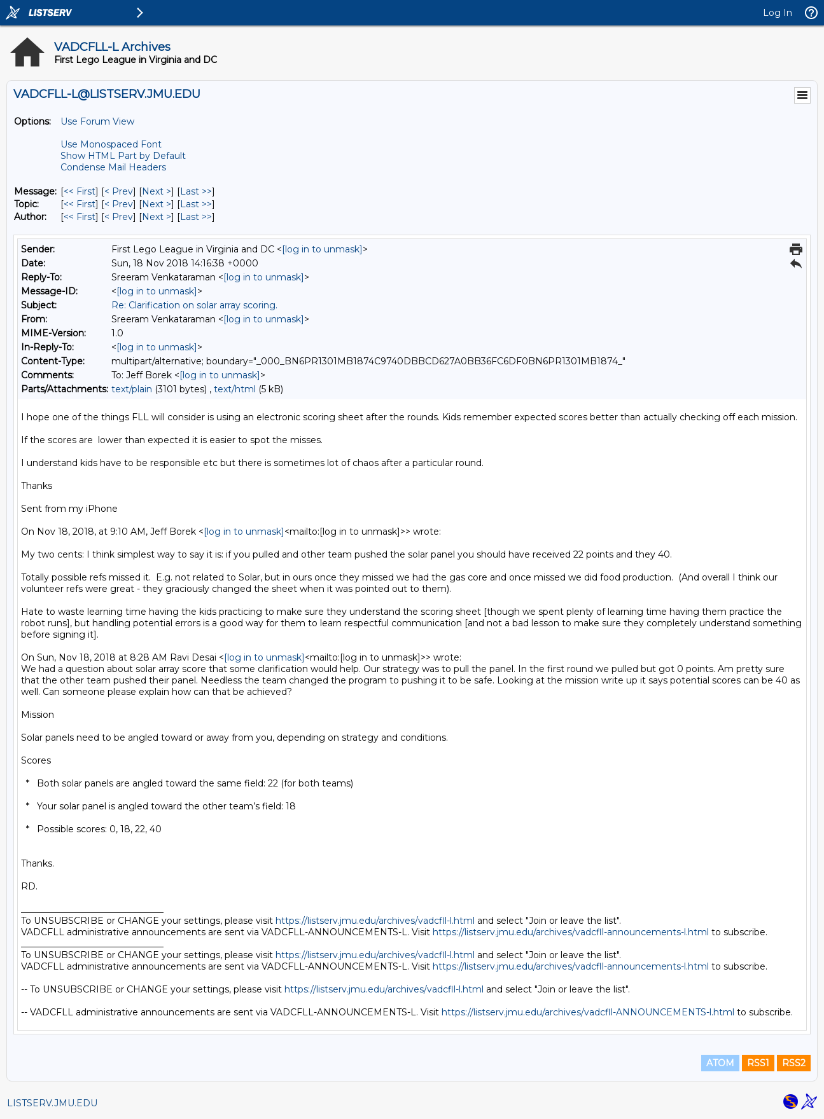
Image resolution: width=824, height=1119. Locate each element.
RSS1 (758, 1063)
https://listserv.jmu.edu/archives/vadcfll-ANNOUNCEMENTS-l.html (588, 1012)
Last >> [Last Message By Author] (196, 217)
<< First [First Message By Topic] (79, 204)
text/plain (131, 389)
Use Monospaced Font (111, 144)
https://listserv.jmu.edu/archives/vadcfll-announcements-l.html (571, 932)
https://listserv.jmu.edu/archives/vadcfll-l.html (375, 920)
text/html (235, 389)
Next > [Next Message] (156, 191)
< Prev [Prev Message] (118, 191)
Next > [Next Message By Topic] (156, 204)
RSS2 (794, 1063)
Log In (777, 12)
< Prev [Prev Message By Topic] (118, 204)
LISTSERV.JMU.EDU (52, 1103)
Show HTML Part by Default (123, 155)
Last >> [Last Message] (196, 191)
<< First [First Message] (79, 191)
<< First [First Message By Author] (79, 217)
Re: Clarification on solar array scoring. (194, 305)
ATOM (720, 1063)
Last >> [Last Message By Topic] (196, 204)
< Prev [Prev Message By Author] (118, 217)
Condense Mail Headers (113, 167)
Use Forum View (97, 121)
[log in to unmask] (322, 249)
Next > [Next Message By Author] (156, 217)
